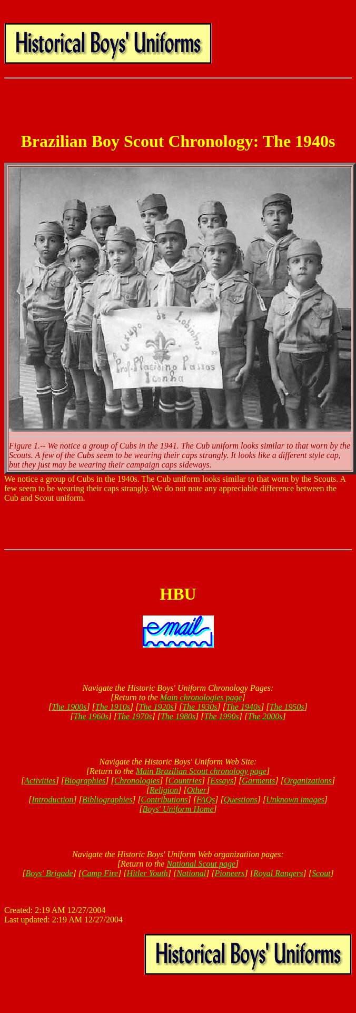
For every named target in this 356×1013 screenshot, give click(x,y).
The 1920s (156, 706)
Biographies (84, 780)
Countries (185, 780)
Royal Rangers (278, 873)
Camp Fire (100, 873)
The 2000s (265, 716)
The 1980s (178, 716)
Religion (164, 790)
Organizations (308, 780)
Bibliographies (107, 799)
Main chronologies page (201, 697)
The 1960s (91, 716)
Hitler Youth (147, 873)
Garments (258, 780)
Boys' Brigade (49, 873)
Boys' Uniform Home (178, 809)
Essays (221, 780)
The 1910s (112, 706)
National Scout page (200, 863)
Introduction (52, 799)
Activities (40, 780)
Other (196, 790)
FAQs (205, 799)
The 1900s (69, 706)
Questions (241, 799)
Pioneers (230, 873)
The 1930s (199, 706)
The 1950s (287, 706)
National (191, 873)
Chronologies (137, 780)
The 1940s (243, 706)
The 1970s (134, 716)
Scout (321, 873)
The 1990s (221, 716)
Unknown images (295, 799)
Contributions (164, 799)
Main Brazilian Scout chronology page (201, 771)
